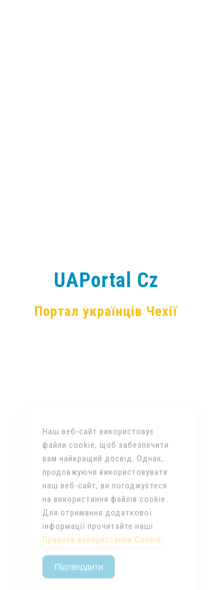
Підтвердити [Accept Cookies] (78, 574)
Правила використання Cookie (102, 547)
